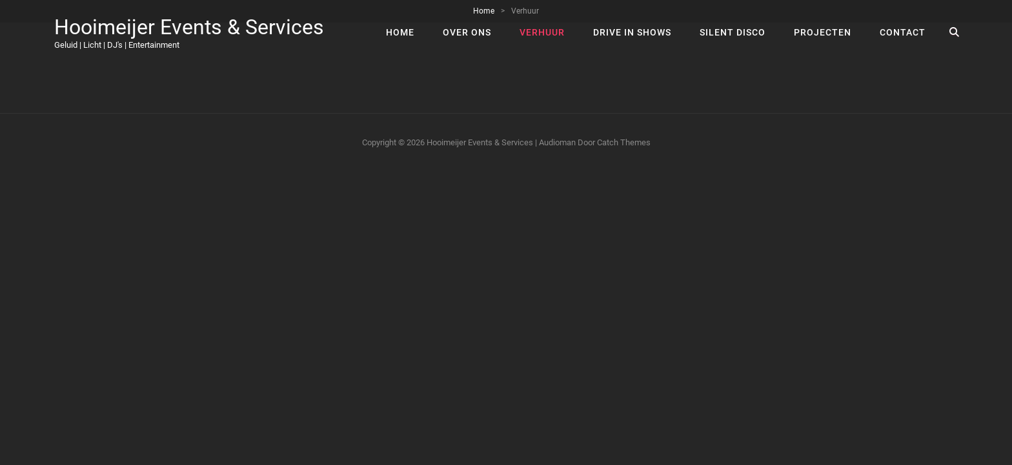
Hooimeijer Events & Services (189, 27)
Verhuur (542, 32)
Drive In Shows (632, 32)
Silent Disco (732, 32)
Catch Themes (624, 142)
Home (400, 32)
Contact (903, 32)
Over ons (467, 32)
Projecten (822, 32)
